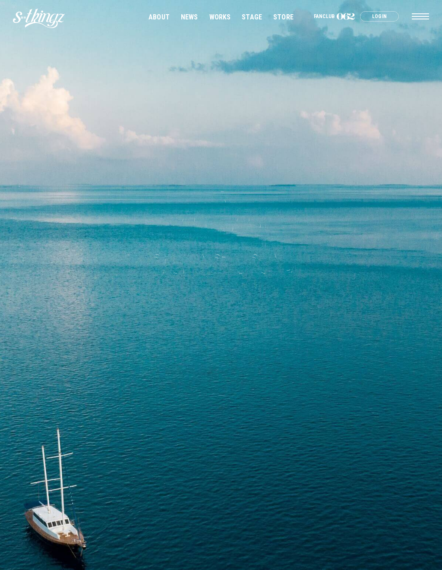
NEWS (189, 17)
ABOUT (159, 17)
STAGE (252, 17)
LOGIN (379, 16)
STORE (283, 17)
